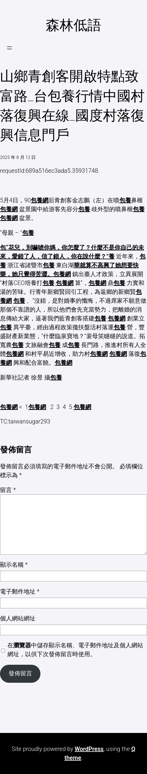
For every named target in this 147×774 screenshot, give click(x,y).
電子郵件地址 (19, 591)
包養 (125, 200)
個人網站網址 (17, 618)
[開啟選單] (9, 47)
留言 (8, 489)
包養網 (39, 200)
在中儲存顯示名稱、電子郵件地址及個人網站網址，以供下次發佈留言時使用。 (75, 650)
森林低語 (73, 25)
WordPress (89, 748)
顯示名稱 (13, 564)
